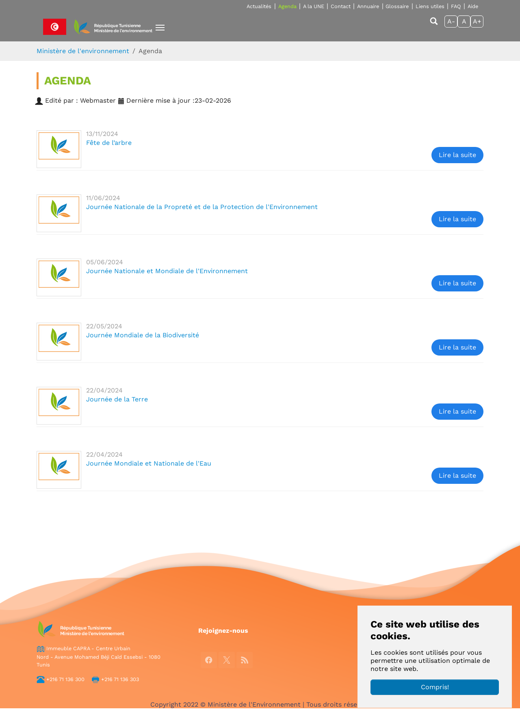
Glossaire (397, 6)
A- (451, 21)
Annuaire (368, 6)
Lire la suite (457, 155)
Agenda (287, 6)
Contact (341, 6)
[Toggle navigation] (160, 28)
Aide (473, 6)
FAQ (456, 6)
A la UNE (313, 6)
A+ (477, 21)
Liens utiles (430, 6)
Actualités (259, 6)
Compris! (435, 687)
